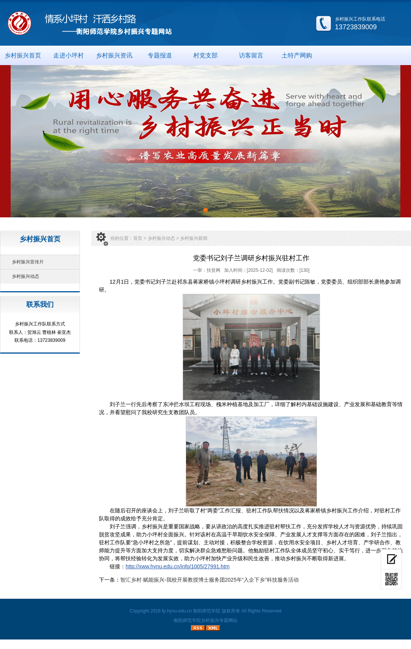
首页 (137, 238)
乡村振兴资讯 (114, 55)
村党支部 (205, 55)
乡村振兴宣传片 (28, 262)
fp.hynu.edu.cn (177, 611)
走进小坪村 (68, 55)
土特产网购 (297, 55)
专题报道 (160, 55)
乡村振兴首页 (23, 55)
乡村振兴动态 (25, 276)
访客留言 (251, 55)
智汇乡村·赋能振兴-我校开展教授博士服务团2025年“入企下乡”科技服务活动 (209, 580)
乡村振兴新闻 (193, 238)
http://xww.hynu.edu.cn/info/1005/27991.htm (177, 566)
